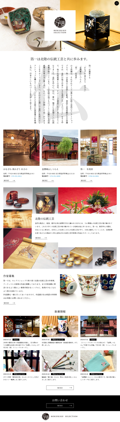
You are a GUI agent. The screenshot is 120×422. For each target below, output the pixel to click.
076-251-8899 (55, 176)
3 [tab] (60, 48)
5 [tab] (64, 48)
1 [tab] (55, 48)
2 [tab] (57, 48)
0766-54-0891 (94, 176)
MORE (6, 180)
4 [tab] (62, 48)
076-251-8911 (17, 176)
